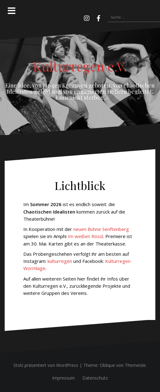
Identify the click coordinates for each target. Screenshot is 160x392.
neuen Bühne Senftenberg (101, 229)
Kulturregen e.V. (80, 66)
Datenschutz (95, 378)
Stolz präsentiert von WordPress (45, 365)
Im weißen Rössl (85, 236)
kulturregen (60, 261)
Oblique (107, 365)
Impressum (63, 378)
